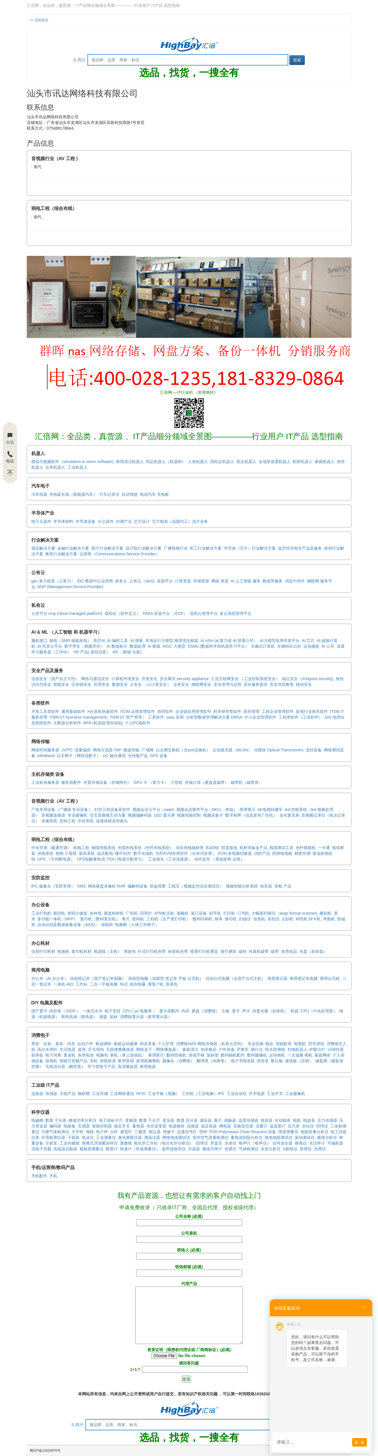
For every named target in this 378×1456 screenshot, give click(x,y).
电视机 (300, 1043)
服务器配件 (71, 782)
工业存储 (100, 1093)
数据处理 (138, 646)
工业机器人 (77, 467)
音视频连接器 (53, 815)
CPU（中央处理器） (319, 1011)
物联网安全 (201, 684)
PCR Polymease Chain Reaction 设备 (242, 1131)
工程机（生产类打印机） (168, 919)
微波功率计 (212, 1149)
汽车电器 (39, 494)
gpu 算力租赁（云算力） (53, 581)
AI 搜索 (136, 640)
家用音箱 (126, 1061)
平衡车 (243, 1049)
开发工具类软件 (45, 711)
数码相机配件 (233, 1055)
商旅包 (130, 951)
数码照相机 (176, 1055)
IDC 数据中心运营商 (95, 581)
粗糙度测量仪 (91, 1149)
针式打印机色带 (152, 951)
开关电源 (257, 1093)
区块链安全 (81, 684)
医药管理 (252, 711)
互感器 (84, 1126)
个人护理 (166, 1043)
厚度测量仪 (288, 1131)
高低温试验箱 (65, 1149)
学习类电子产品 (101, 1066)
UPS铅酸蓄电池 (91, 859)
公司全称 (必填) (189, 1219)
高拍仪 (273, 919)
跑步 (269, 1043)
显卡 (236, 1011)
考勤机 (329, 919)
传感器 (51, 1093)
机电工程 (81, 847)
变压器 (168, 1120)
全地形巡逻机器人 (275, 461)
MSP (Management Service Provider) (70, 586)
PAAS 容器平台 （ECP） (165, 613)
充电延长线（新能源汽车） (73, 494)
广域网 (148, 750)
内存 (185, 1011)
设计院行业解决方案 (144, 548)
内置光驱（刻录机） (270, 1011)
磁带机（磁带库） (247, 782)
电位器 (155, 1131)
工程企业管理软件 (278, 711)
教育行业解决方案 (61, 554)
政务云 (121, 581)
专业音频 (255, 1043)
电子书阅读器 (243, 1061)
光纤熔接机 (306, 847)
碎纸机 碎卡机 (308, 919)
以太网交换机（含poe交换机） (183, 750)
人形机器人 (198, 461)
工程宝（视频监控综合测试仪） (196, 886)
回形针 (146, 913)
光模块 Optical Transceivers (278, 750)
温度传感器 (248, 1120)
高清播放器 (128, 1066)
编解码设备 (138, 886)
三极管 (140, 1131)
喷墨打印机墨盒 (204, 951)
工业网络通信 (122, 1093)
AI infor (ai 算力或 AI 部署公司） (229, 640)
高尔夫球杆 (47, 1049)
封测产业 (124, 521)
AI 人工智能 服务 (246, 581)
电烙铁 (63, 951)
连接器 (37, 1093)
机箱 (295, 1011)
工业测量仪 (106, 1137)
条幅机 (183, 913)
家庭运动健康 (126, 1043)
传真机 (259, 919)
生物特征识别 (289, 646)
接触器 (230, 1120)
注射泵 (51, 1143)
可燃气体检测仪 (55, 1131)
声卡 (246, 1011)
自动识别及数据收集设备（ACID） (68, 924)
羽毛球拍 (316, 1043)
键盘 (103, 1016)
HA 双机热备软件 (102, 711)
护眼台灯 (317, 1049)
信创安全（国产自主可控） (55, 678)
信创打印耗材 (43, 951)
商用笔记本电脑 (304, 978)
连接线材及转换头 (112, 821)
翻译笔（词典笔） (212, 1061)
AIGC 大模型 (174, 646)
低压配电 (105, 853)
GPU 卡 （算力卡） (151, 782)
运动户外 (85, 1043)
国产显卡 (39, 1011)
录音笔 (263, 1061)
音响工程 (67, 821)
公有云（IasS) (142, 581)
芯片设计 (142, 521)
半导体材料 (63, 521)
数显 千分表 (55, 1120)
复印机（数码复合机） (100, 919)
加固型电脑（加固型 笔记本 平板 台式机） (165, 978)
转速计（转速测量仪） (140, 1149)
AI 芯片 (308, 640)
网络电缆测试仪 (176, 1137)
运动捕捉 (311, 646)
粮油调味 (103, 1043)
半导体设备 (85, 521)
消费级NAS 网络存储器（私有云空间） (210, 1043)
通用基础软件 (73, 711)
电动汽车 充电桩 (154, 494)
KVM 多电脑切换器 (235, 853)
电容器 (267, 1120)
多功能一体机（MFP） (57, 919)
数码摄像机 (257, 1055)
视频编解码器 (140, 815)
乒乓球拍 (96, 1049)
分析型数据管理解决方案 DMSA (214, 717)
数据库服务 (273, 581)
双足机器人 (246, 461)
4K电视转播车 (270, 809)
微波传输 (131, 750)
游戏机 (51, 1061)
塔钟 (203, 1131)
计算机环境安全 (125, 678)
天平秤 (77, 1131)
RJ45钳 (212, 847)
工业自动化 (237, 1093)
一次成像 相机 (299, 1055)
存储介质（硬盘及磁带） (207, 782)
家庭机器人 (325, 461)
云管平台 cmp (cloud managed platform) (67, 613)
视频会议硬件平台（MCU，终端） (206, 809)
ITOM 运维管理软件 (137, 711)
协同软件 (165, 711)
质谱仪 (306, 1149)
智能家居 (108, 1061)
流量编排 (83, 750)
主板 (226, 1011)
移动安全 (304, 684)
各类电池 (86, 1055)
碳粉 (243, 951)
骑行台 (257, 1049)
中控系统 (86, 821)
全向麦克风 (289, 815)
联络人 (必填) (189, 1253)
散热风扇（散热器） (79, 1016)
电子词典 (53, 1055)
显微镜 (126, 1143)
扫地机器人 (297, 1049)
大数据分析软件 (67, 723)
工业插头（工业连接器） (170, 859)
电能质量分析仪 (314, 1131)
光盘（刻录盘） (313, 951)
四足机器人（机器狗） (166, 461)
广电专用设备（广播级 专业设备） (61, 809)
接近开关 (122, 1126)
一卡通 (324, 847)
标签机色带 (178, 951)
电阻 (297, 1120)
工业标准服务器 (45, 782)
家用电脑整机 (148, 1061)
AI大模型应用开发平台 (279, 640)
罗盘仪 (216, 1143)
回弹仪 (202, 1143)
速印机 (231, 919)
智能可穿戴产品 (73, 1061)
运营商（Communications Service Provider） (119, 554)
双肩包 (172, 984)
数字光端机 (143, 853)
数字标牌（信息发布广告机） (251, 815)
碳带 (275, 951)
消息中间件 (295, 581)
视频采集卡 (213, 815)
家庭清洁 (190, 1049)
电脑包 (102, 1055)
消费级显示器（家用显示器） (146, 1016)
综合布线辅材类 (190, 847)
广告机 (132, 913)
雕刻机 (326, 913)
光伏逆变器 (156, 1126)
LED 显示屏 (164, 815)
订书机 (243, 913)
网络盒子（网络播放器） (158, 1049)
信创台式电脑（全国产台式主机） (235, 978)
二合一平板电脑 (104, 984)
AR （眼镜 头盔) (127, 652)
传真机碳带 (259, 951)
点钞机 (287, 919)
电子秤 (102, 1131)
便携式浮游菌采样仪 (100, 1143)
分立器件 (106, 521)
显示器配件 (169, 1011)
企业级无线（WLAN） (232, 750)
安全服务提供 (255, 684)
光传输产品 (138, 755)
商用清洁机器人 (130, 461)
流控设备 (314, 750)
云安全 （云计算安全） (150, 684)
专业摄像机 (77, 815)
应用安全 (102, 684)
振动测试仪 (305, 1137)
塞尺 (218, 1120)
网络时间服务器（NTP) (52, 750)
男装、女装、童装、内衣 (53, 1043)
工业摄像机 (295, 1093)
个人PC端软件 (137, 723)
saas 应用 (174, 717)
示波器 (194, 1149)
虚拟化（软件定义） (122, 613)
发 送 (359, 1442)
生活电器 (67, 1049)
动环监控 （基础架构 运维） (219, 859)
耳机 (94, 1061)
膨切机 (59, 913)
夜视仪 (301, 1143)
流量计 (261, 1126)
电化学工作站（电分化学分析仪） (164, 1143)
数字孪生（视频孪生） (84, 646)
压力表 (294, 1126)
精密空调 (302, 853)
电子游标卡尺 (111, 1120)
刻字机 (215, 913)
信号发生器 (283, 1143)
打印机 (229, 913)
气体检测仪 (249, 1149)
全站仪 (308, 1126)
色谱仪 (230, 1149)
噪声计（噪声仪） (255, 1143)
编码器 (55, 1126)
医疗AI (99, 640)
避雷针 (126, 1131)
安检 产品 (282, 886)
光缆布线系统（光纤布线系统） (145, 847)
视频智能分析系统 (242, 886)
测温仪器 (152, 1137)
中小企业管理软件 (260, 717)
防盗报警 (158, 886)
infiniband (45, 755)
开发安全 (150, 678)
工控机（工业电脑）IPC (203, 1093)
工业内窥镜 (69, 1143)
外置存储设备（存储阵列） (107, 782)
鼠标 (114, 1016)
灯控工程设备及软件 (112, 809)
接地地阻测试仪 (279, 1137)
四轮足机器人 (222, 461)
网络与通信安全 (95, 678)
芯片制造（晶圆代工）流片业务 (180, 521)
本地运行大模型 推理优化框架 (171, 640)
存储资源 (201, 581)
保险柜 (107, 924)
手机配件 (39, 1176)
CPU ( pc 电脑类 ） (140, 1011)
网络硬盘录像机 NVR (106, 886)
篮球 (82, 1049)
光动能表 (283, 1120)
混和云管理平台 (204, 613)
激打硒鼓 (228, 951)
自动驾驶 (130, 494)
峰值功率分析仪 (83, 1120)
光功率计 (317, 1143)
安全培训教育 (282, 684)
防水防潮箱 (275, 1049)
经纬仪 (322, 1126)
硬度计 (112, 1149)
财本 (219, 919)
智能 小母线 (66, 853)
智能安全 (61, 684)
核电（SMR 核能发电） (70, 640)
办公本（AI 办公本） (49, 978)
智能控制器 (102, 1126)
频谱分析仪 (327, 1137)
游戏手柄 (197, 1055)
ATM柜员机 (164, 913)
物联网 (84, 1093)
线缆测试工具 (281, 847)
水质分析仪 (271, 1149)
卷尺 (126, 919)
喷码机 (138, 919)
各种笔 (96, 913)
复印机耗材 (81, 951)
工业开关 (275, 1093)
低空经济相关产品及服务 (300, 548)
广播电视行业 (176, 548)
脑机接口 (39, 640)
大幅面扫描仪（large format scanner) (284, 913)
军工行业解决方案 (206, 548)
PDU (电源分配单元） (126, 859)
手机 (53, 1176)
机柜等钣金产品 (253, 847)
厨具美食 (148, 1043)
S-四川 (79, 60)
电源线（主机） (108, 951)
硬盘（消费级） (206, 1011)
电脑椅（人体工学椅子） (137, 924)
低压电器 (209, 1126)
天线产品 (67, 1093)
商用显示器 (277, 978)
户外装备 (227, 1049)
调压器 (206, 1120)
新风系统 (87, 853)
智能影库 (284, 1043)
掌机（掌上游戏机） (128, 1055)
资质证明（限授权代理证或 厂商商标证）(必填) (189, 1353)
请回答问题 (189, 1366)
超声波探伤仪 (174, 1149)
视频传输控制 (189, 815)
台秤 (114, 1131)
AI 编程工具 (117, 640)
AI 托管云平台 (49, 646)
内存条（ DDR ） (64, 1011)
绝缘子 (169, 1131)
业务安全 (181, 684)
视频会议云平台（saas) (153, 809)
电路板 (69, 1126)
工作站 (81, 984)
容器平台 (165, 581)
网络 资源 (219, 581)
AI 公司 (328, 646)
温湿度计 (277, 1126)
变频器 (131, 1120)
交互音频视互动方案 (108, 815)
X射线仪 (290, 1149)
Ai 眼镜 (154, 646)
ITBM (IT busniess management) (78, 717)
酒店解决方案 (43, 548)
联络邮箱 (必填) (189, 1270)
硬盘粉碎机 (114, 913)
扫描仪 (245, 919)
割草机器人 (302, 461)
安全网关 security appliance (184, 678)
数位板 (277, 1061)
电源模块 (177, 1126)
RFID (141, 1093)
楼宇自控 (123, 853)
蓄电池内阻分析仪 (247, 1137)
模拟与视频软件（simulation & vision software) (72, 461)
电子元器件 (41, 521)
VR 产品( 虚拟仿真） (91, 652)
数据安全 (120, 684)
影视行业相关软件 (312, 711)
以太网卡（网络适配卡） (79, 755)
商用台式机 (330, 978)
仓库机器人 (55, 467)
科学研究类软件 (227, 711)
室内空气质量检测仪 (210, 1137)
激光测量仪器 (130, 1137)
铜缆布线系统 (103, 847)
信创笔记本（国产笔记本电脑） (98, 978)
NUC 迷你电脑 (133, 984)
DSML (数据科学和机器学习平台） (218, 646)
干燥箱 (73, 1137)
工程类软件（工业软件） (300, 717)
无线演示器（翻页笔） (65, 1066)
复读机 (69, 1055)
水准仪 (230, 1143)
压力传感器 (327, 1120)
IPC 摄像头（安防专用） (53, 886)
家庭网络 (322, 1055)
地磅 (90, 1131)
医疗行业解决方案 (107, 548)
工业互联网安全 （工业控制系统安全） (245, 678)
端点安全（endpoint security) (308, 678)
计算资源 (183, 581)
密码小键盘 (77, 913)
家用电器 (148, 1066)
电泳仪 (88, 1137)
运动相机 (277, 1055)
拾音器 (266, 886)
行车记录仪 (109, 494)
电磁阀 (37, 1120)
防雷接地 (229, 847)
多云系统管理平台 (236, 613)
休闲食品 (208, 1049)
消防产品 (262, 853)
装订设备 (199, 913)
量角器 (138, 1126)
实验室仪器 (243, 1126)
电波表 (309, 1120)
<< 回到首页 (39, 20)
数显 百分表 (187, 1120)
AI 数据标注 (117, 646)
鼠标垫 (213, 1055)
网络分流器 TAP (107, 750)
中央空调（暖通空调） (51, 847)
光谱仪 (320, 1149)
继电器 (225, 1126)
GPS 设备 (158, 755)
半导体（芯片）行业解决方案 (250, 548)
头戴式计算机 (263, 646)
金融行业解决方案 (73, 548)
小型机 (177, 782)
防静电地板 (282, 853)
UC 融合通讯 (114, 755)
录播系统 (49, 821)
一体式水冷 (92, 1011)
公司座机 (189, 1236)
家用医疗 (156, 1055)
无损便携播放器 (120, 1049)
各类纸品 (289, 951)
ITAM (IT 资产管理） (128, 717)
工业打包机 (41, 913)
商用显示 (248, 809)
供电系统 (45, 853)
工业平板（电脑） (164, 1093)
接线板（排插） (299, 1061)
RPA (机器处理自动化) (103, 723)
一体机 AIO (63, 984)
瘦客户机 (156, 984)
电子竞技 (112, 1011)
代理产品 (189, 1313)
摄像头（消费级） (178, 1061)
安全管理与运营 (228, 684)
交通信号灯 (187, 1131)
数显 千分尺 (149, 1120)
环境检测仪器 (53, 1137)
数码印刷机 (203, 919)
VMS (81, 886)
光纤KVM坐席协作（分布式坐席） (186, 853)
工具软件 (156, 717)
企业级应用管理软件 (193, 711)
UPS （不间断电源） (56, 859)
